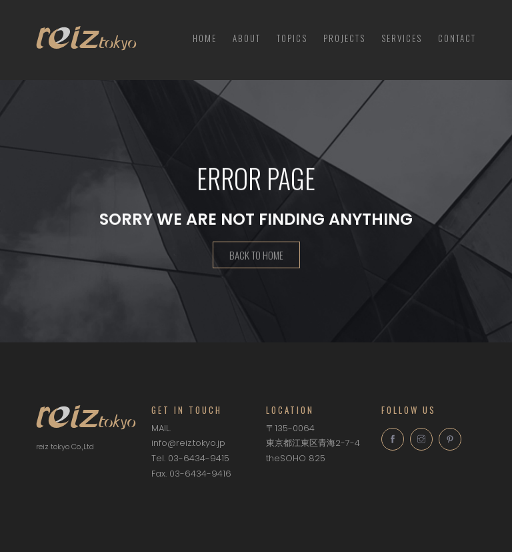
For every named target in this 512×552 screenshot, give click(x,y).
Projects (344, 38)
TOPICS (292, 38)
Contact (457, 38)
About (247, 38)
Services (401, 38)
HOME (205, 38)
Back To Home (256, 257)
